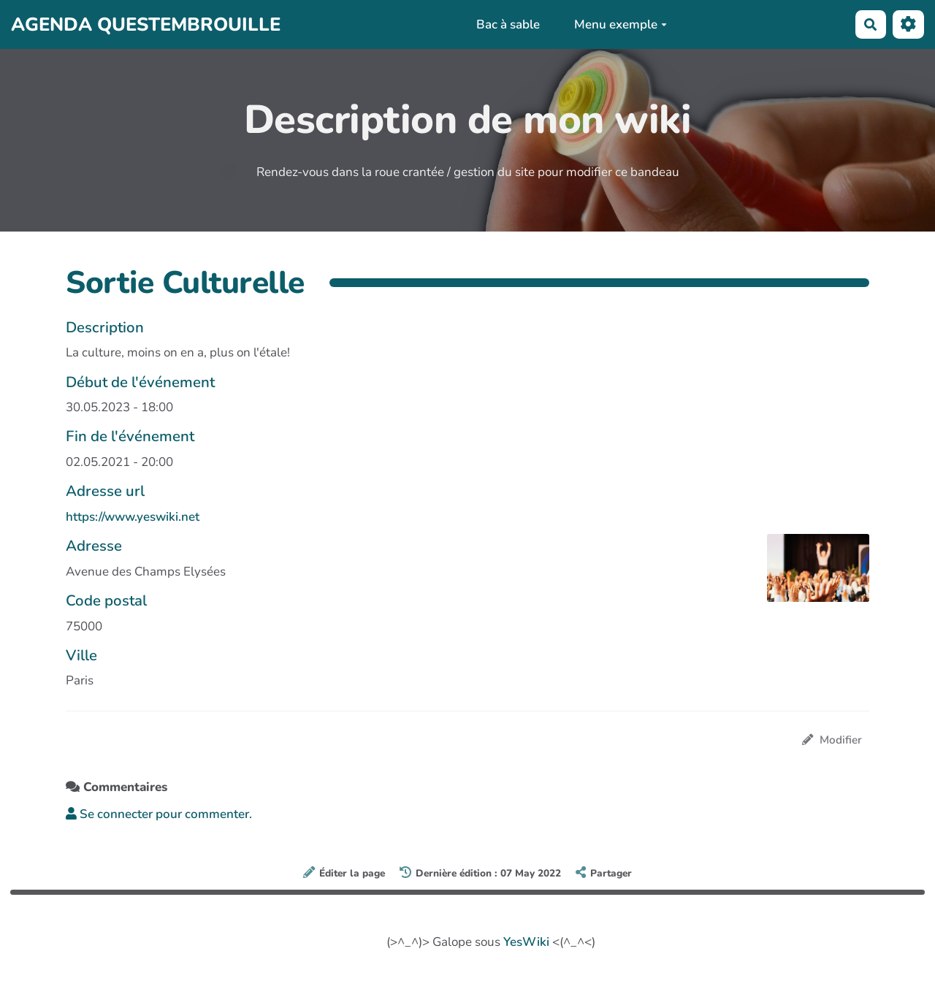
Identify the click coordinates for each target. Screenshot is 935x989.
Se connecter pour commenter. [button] (159, 814)
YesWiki (526, 941)
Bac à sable (508, 24)
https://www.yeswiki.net (132, 516)
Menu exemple (620, 24)
